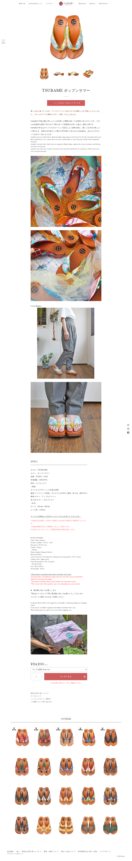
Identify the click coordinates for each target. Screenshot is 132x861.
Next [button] (38, 73)
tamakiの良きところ (35, 3)
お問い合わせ (103, 3)
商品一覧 (22, 3)
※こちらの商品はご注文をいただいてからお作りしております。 (56, 516)
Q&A (18, 851)
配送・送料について (51, 851)
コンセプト (49, 3)
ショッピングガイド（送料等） (41, 699)
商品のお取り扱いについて (40, 693)
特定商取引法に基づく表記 (87, 851)
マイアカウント (105, 851)
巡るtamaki (82, 3)
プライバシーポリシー (15, 854)
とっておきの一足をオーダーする (67, 103)
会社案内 (10, 851)
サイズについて (36, 696)
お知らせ (92, 3)
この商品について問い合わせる (41, 702)
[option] (66, 36)
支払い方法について (68, 851)
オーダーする (65, 677)
